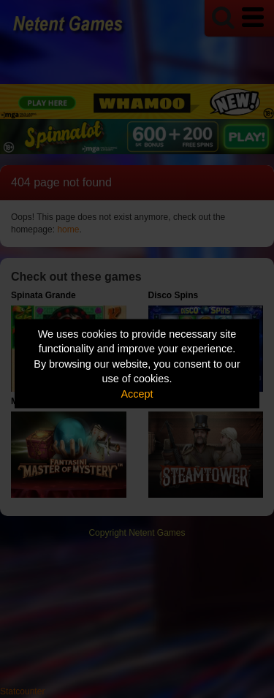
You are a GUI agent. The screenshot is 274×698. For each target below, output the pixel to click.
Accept (137, 393)
